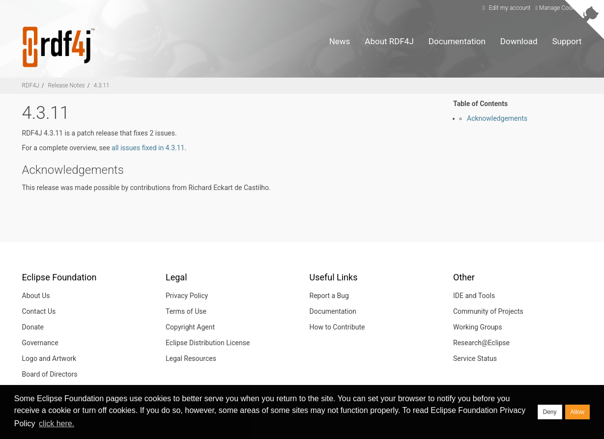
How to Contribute (337, 327)
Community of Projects (488, 311)
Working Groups (477, 327)
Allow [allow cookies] (578, 412)
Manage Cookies (558, 7)
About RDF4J (389, 41)
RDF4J (30, 85)
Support (567, 41)
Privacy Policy (187, 296)
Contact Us (39, 311)
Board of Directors (50, 374)
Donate (33, 327)
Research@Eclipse (481, 343)
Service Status (475, 358)
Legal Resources (191, 358)
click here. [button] (56, 423)
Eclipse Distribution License (208, 343)
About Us (36, 296)
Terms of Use (186, 311)
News (339, 41)
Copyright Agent (190, 327)
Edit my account (505, 7)
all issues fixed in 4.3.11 (148, 148)
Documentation (457, 41)
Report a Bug (329, 296)
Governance (40, 343)
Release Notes (66, 85)
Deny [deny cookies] (550, 412)
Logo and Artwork (49, 358)
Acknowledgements (497, 118)
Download (519, 41)
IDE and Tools (474, 296)
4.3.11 (101, 85)
